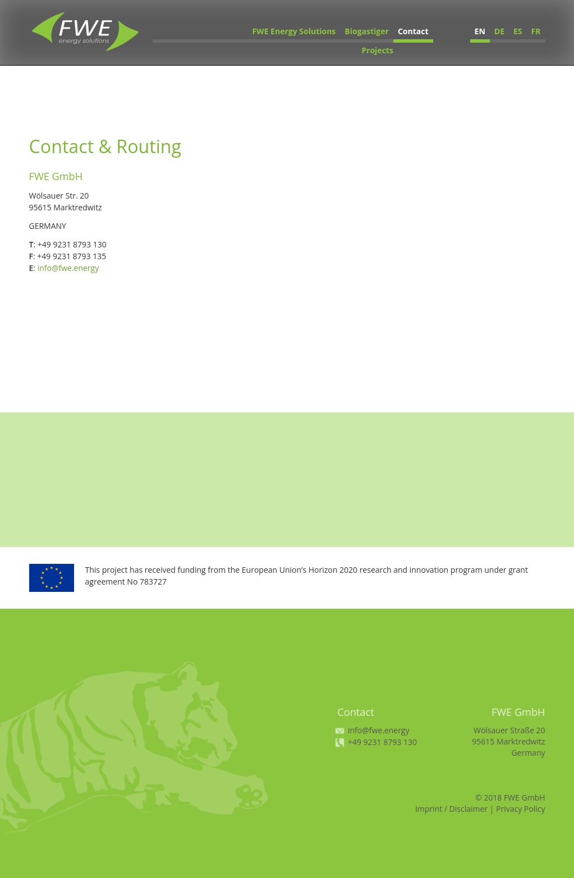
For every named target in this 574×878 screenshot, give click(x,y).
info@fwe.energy (68, 268)
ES (517, 31)
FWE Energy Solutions (294, 31)
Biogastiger (367, 31)
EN (480, 31)
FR (536, 31)
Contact (413, 31)
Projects (377, 50)
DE (499, 31)
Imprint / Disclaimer (451, 808)
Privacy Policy (520, 808)
